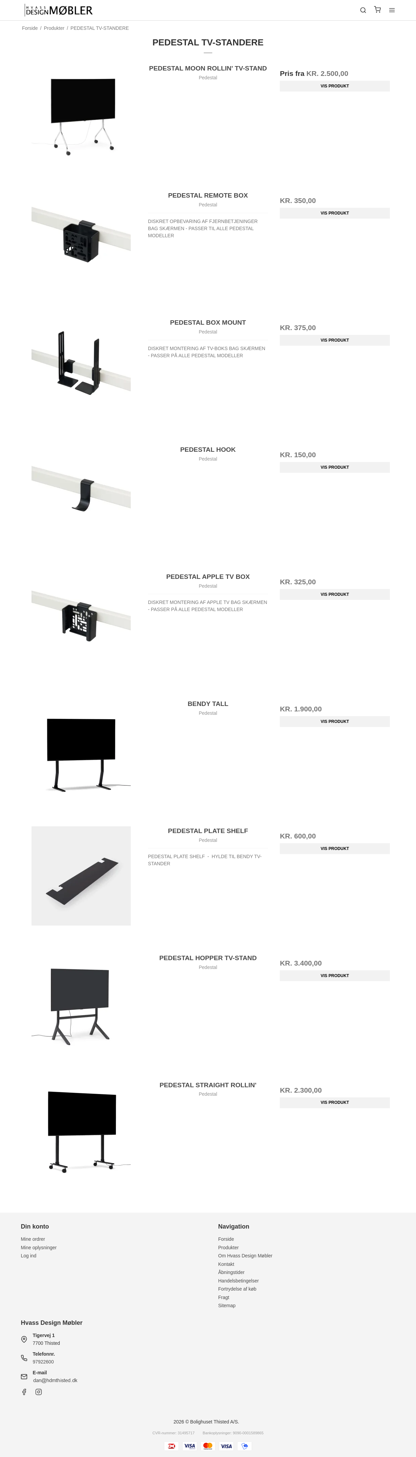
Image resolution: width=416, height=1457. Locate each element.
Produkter (228, 1247)
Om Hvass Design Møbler (245, 1255)
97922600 (43, 1361)
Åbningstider (231, 1272)
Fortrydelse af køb (237, 1289)
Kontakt (226, 1264)
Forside (226, 1239)
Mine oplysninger (39, 1247)
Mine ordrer (33, 1239)
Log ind (28, 1255)
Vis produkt (335, 86)
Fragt (223, 1297)
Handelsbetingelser (238, 1280)
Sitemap (226, 1305)
